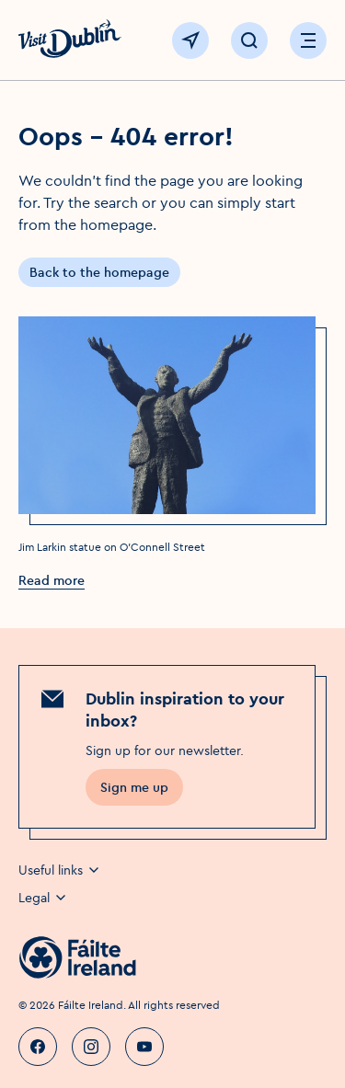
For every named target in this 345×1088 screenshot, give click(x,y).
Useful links (59, 870)
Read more (51, 580)
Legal (43, 897)
